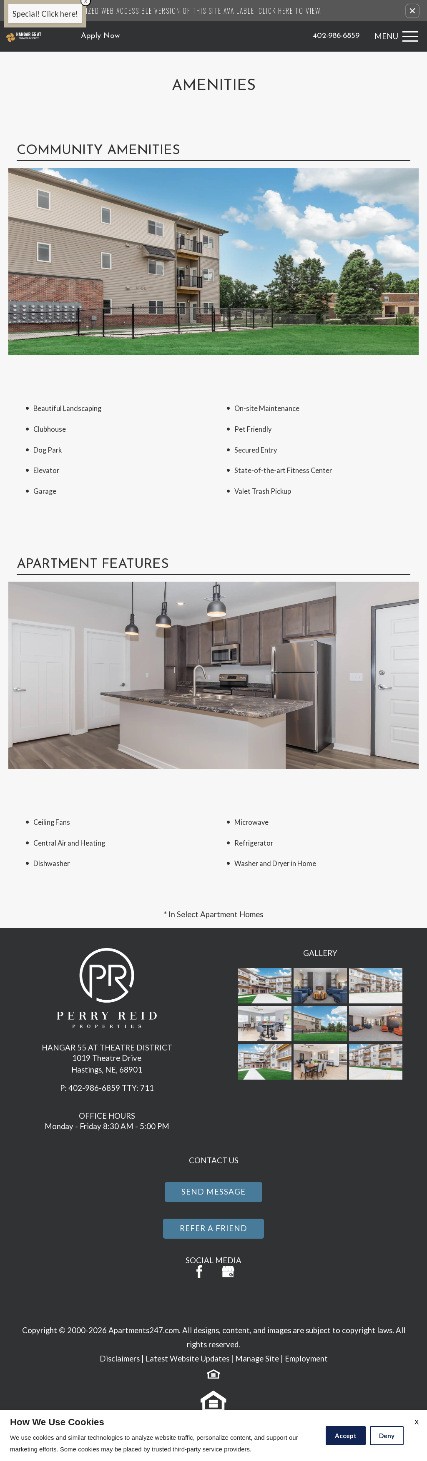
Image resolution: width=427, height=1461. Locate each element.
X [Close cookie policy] (416, 1422)
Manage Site (257, 1358)
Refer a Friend (213, 1228)
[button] (412, 10)
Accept (346, 1435)
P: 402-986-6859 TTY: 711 (107, 1088)
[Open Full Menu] (394, 36)
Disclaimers (120, 1358)
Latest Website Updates (187, 1358)
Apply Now (100, 36)
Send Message (213, 1191)
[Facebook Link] (199, 1271)
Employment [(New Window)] (306, 1358)
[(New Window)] (228, 1271)
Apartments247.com (143, 1330)
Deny (386, 1435)
